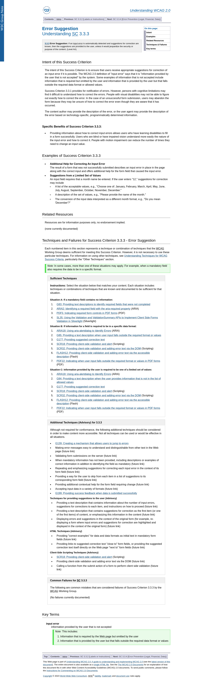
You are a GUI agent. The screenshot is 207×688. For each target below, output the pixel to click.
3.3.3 (47, 43)
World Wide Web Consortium (73, 676)
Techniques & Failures (156, 45)
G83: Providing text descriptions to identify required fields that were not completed (103, 304)
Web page (105, 636)
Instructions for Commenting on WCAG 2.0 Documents (72, 670)
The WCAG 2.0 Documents (130, 664)
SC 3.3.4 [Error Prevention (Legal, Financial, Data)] (134, 19)
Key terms (151, 49)
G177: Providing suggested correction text (81, 339)
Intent (149, 32)
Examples (150, 36)
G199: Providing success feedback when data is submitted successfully (96, 493)
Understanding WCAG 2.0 (150, 10)
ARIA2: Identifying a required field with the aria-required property (93, 308)
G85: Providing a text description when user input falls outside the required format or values (109, 335)
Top (46, 656)
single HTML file (101, 664)
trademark (107, 676)
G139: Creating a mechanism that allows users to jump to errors (92, 443)
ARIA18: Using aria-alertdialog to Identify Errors (84, 330)
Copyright (47, 676)
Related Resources (155, 40)
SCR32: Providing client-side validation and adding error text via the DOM (99, 348)
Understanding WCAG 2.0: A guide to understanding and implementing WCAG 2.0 (104, 661)
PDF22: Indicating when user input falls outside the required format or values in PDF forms (108, 361)
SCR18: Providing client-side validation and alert (84, 344)
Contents (49, 19)
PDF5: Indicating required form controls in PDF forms (87, 313)
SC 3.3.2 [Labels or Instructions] (84, 19)
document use (122, 676)
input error (78, 43)
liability (98, 676)
